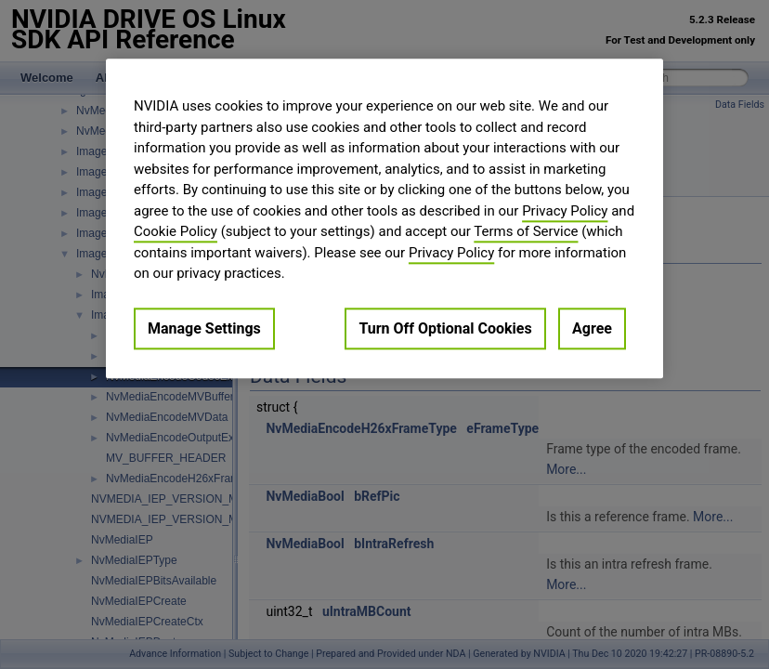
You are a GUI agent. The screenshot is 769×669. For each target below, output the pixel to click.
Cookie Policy (175, 231)
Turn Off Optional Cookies (444, 328)
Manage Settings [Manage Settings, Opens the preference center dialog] (204, 328)
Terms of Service (526, 231)
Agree (592, 328)
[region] (384, 218)
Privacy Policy (564, 211)
